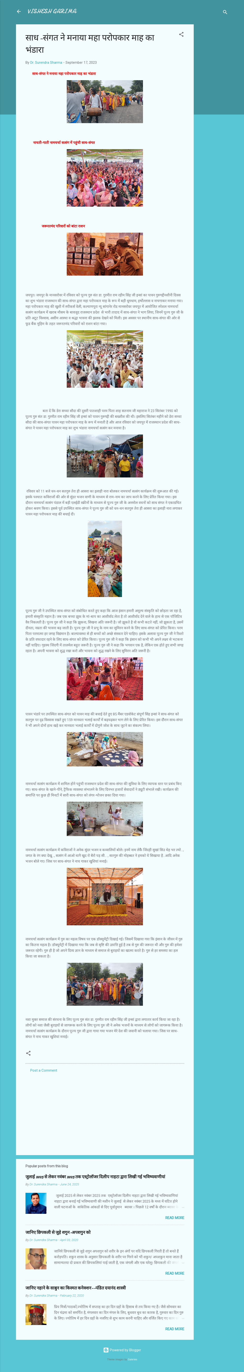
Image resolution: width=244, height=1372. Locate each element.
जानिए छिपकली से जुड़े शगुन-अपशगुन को (58, 1233)
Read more (174, 1218)
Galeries (132, 1359)
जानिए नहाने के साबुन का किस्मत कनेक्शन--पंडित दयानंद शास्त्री (75, 1288)
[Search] (225, 13)
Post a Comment (43, 1070)
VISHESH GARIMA (51, 11)
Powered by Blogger (122, 1350)
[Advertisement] (213, 96)
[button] (181, 35)
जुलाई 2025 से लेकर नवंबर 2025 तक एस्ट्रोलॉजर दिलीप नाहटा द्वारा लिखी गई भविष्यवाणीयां (95, 1177)
